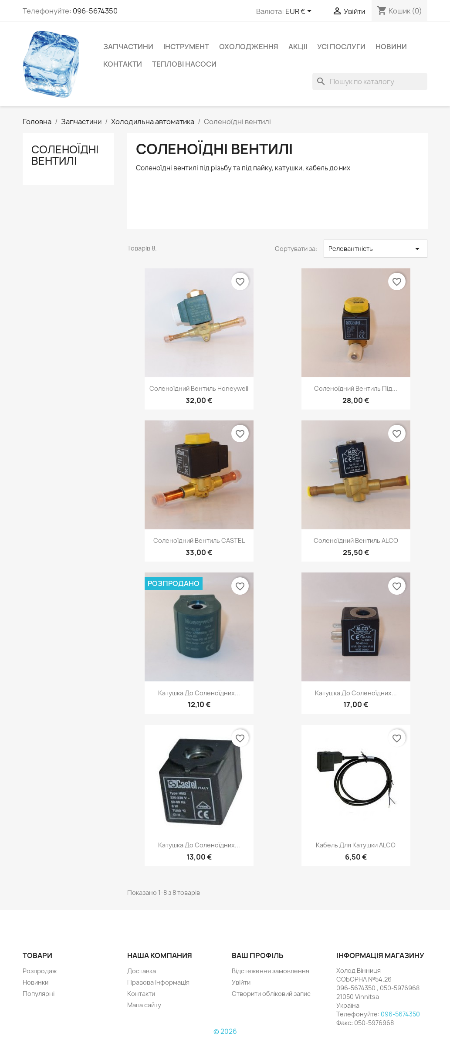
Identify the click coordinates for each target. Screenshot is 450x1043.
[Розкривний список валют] (300, 12)
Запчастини (128, 46)
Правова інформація (158, 982)
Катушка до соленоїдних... (199, 693)
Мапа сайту (144, 1005)
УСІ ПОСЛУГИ (341, 46)
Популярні (38, 993)
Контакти (122, 64)
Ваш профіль (258, 955)
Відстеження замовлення (270, 971)
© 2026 (225, 1031)
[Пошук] (369, 81)
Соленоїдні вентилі (64, 155)
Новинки (35, 982)
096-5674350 (95, 11)
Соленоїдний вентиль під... (355, 388)
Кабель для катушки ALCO (356, 845)
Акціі (297, 46)
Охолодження (248, 46)
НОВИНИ (391, 46)
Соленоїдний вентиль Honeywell (198, 388)
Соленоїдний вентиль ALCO (356, 540)
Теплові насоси (184, 64)
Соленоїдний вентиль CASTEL (199, 540)
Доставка (141, 971)
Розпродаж (40, 971)
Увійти (241, 982)
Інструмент (186, 46)
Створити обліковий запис (271, 993)
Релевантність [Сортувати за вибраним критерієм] (375, 249)
